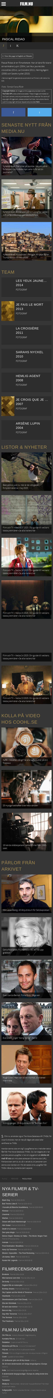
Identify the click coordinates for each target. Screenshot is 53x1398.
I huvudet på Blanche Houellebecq (15, 1207)
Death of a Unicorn (9, 1229)
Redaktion (6, 1342)
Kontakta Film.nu (8, 1339)
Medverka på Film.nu (10, 1346)
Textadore (6, 1380)
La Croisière (23, 70)
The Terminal (7, 1317)
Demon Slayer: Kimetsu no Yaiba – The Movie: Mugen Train (24, 1236)
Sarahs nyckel (17, 73)
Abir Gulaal (6, 1225)
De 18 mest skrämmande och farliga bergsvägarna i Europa (24, 1364)
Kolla (4, 1370)
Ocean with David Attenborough (14, 1222)
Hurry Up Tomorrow (9, 1250)
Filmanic (5, 1353)
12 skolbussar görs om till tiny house (15, 1360)
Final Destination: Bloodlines (12, 1246)
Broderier (5, 1274)
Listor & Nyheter (24, 447)
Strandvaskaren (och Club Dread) (14, 1299)
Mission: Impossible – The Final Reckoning (18, 1253)
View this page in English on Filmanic (17, 56)
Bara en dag (6, 1310)
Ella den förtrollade (9, 1303)
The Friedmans (8, 1321)
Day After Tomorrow (9, 1314)
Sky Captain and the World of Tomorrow (17, 1292)
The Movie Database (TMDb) (19, 1152)
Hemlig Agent (42, 70)
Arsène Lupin (13, 66)
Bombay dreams (8, 1289)
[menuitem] (4, 1179)
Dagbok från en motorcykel (12, 1285)
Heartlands (6, 1296)
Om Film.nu (6, 1335)
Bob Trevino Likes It (9, 1204)
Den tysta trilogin (8, 1232)
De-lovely (5, 1282)
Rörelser (5, 1211)
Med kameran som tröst (11, 1278)
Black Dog (6, 1200)
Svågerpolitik (7, 1390)
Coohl (4, 1357)
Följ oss (5, 1350)
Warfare (5, 1218)
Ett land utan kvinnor (10, 1307)
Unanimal (5, 1214)
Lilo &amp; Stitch (8, 1257)
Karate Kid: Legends (10, 1260)
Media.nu (5, 1384)
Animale (5, 1242)
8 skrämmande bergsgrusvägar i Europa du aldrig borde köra (25, 1374)
